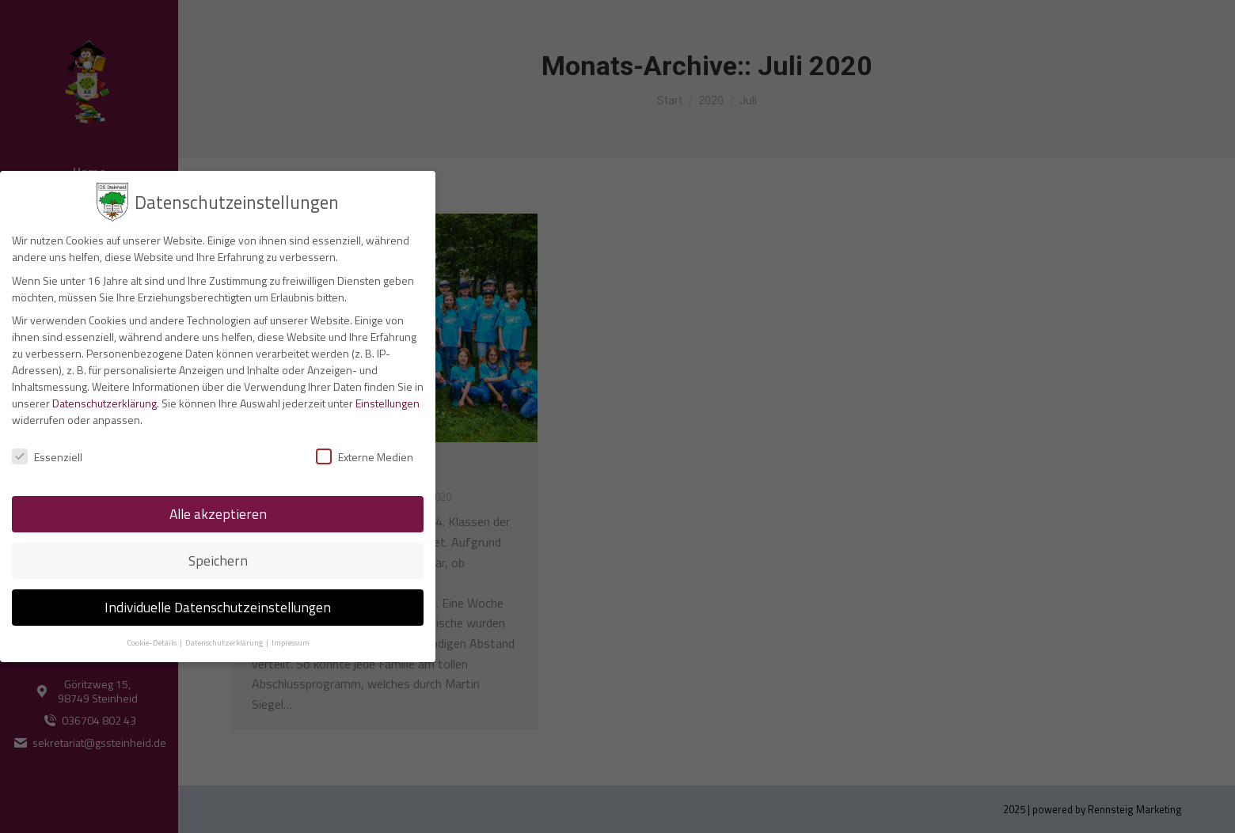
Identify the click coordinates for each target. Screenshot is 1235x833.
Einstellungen (387, 403)
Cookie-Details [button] (152, 642)
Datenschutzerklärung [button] (224, 642)
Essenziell (47, 457)
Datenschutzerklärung (104, 403)
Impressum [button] (291, 642)
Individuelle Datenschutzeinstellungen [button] (217, 607)
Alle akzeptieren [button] (218, 513)
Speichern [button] (218, 560)
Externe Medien (364, 457)
